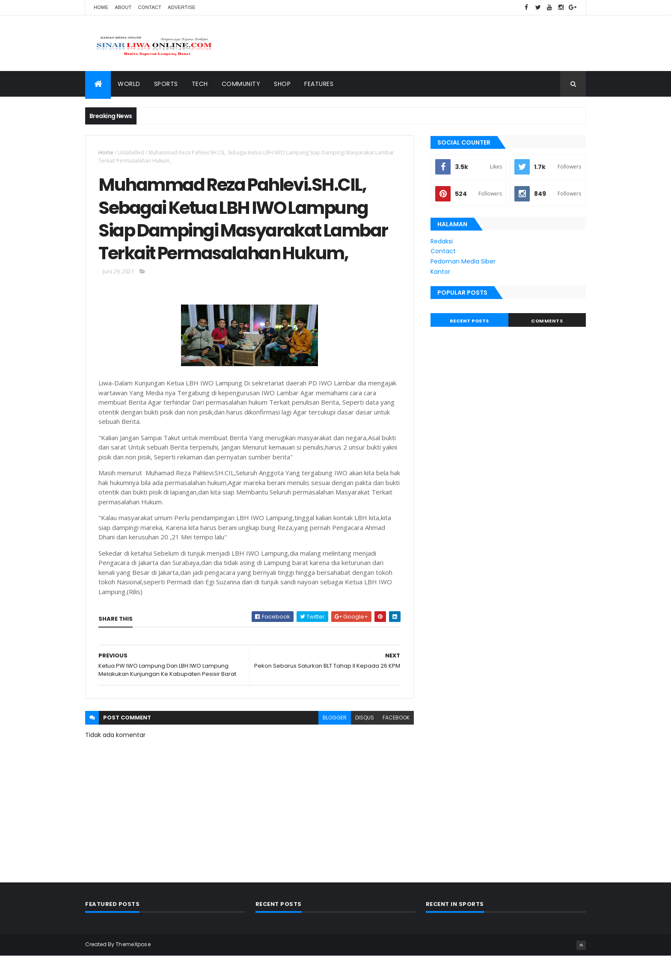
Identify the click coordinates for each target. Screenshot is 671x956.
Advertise (182, 7)
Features (318, 84)
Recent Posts (469, 320)
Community (241, 84)
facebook (396, 717)
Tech (200, 84)
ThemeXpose (133, 944)
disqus (364, 717)
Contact (149, 7)
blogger (335, 717)
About (123, 7)
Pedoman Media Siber (463, 261)
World (129, 84)
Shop (282, 84)
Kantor (440, 271)
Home (101, 7)
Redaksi (442, 241)
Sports (166, 84)
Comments (547, 320)
